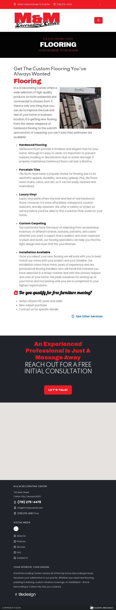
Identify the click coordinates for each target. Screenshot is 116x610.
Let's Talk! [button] (58, 390)
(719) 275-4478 (62, 4)
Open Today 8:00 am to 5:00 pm (32, 4)
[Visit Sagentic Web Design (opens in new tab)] (101, 608)
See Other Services (86, 316)
